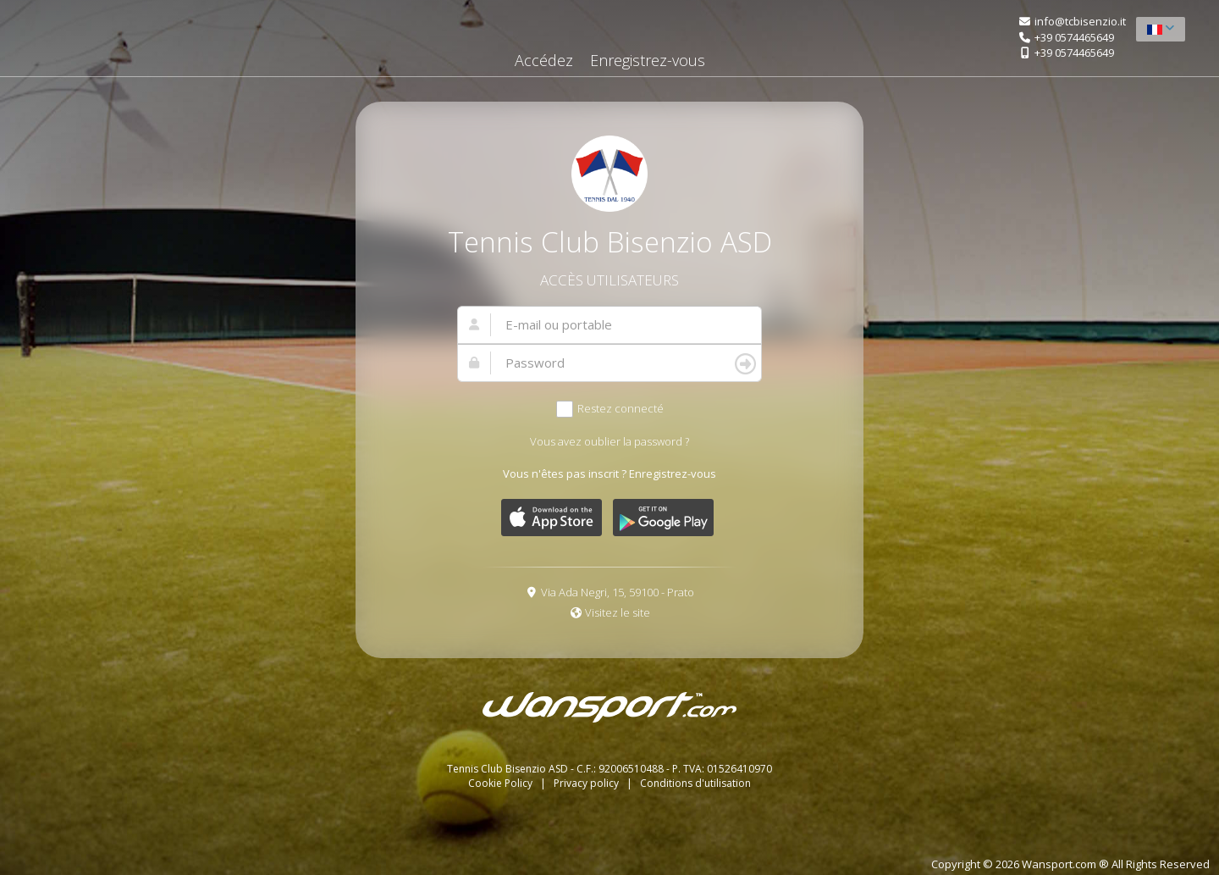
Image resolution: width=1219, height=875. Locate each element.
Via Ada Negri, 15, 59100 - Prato (617, 592)
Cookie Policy (501, 783)
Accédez (544, 60)
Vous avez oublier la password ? (609, 441)
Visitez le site (617, 612)
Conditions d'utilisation (695, 783)
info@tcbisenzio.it (1080, 21)
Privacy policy (587, 783)
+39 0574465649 (1074, 37)
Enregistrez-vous (647, 60)
